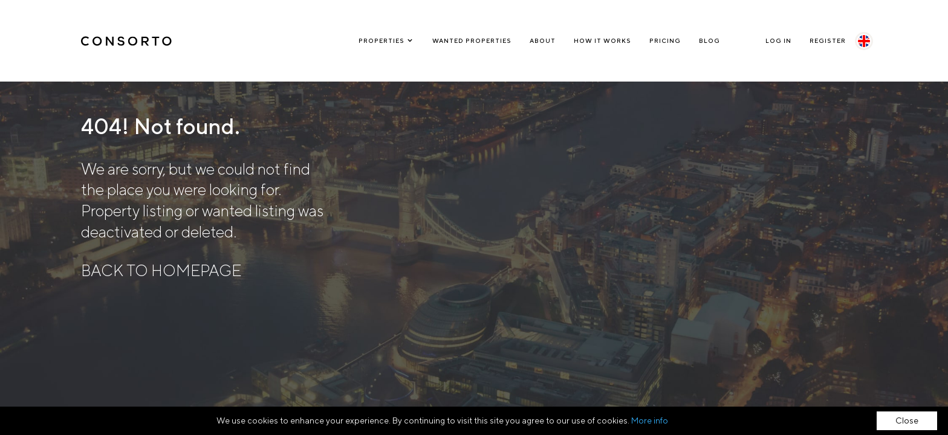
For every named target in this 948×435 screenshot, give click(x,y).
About (543, 40)
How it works (602, 40)
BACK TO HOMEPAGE (161, 270)
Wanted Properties (471, 40)
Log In (778, 40)
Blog (709, 40)
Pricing (665, 40)
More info (649, 420)
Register (828, 40)
